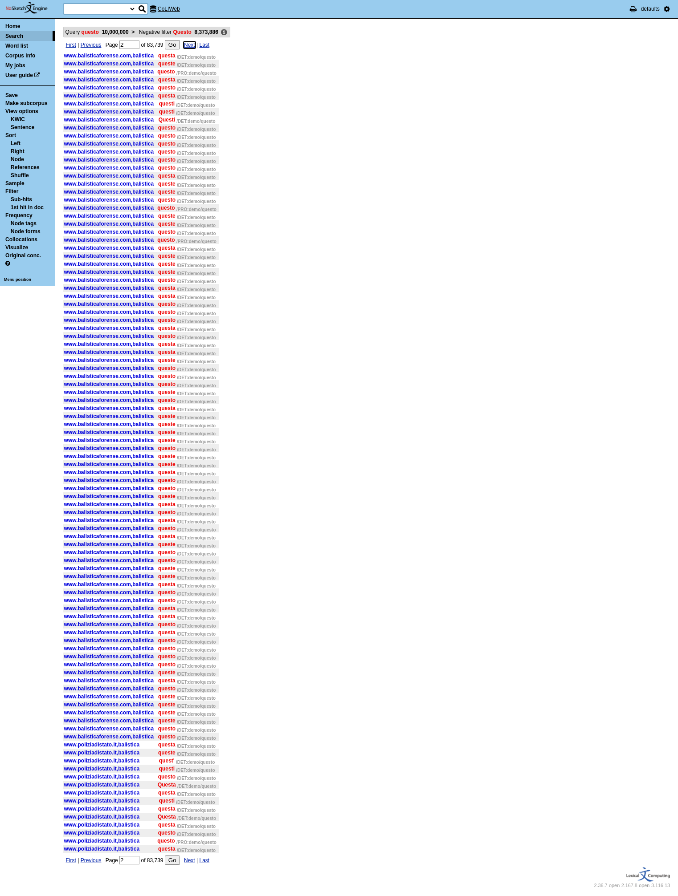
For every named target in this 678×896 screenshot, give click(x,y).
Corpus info (20, 56)
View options (21, 111)
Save (11, 95)
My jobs (15, 65)
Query (97, 32)
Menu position (17, 279)
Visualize (16, 247)
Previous (91, 45)
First (71, 45)
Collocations (21, 239)
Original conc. (23, 255)
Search (14, 36)
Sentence (22, 127)
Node (17, 159)
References (25, 167)
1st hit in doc (27, 207)
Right (18, 151)
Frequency (19, 215)
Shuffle (20, 175)
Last (204, 45)
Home (12, 26)
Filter (11, 191)
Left (15, 143)
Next (189, 45)
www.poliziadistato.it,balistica (102, 745)
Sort (10, 135)
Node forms (26, 231)
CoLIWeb (169, 9)
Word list (16, 46)
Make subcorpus (26, 103)
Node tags (24, 223)
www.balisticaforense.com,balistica (109, 56)
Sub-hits (21, 199)
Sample (15, 183)
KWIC (18, 119)
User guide (19, 75)
